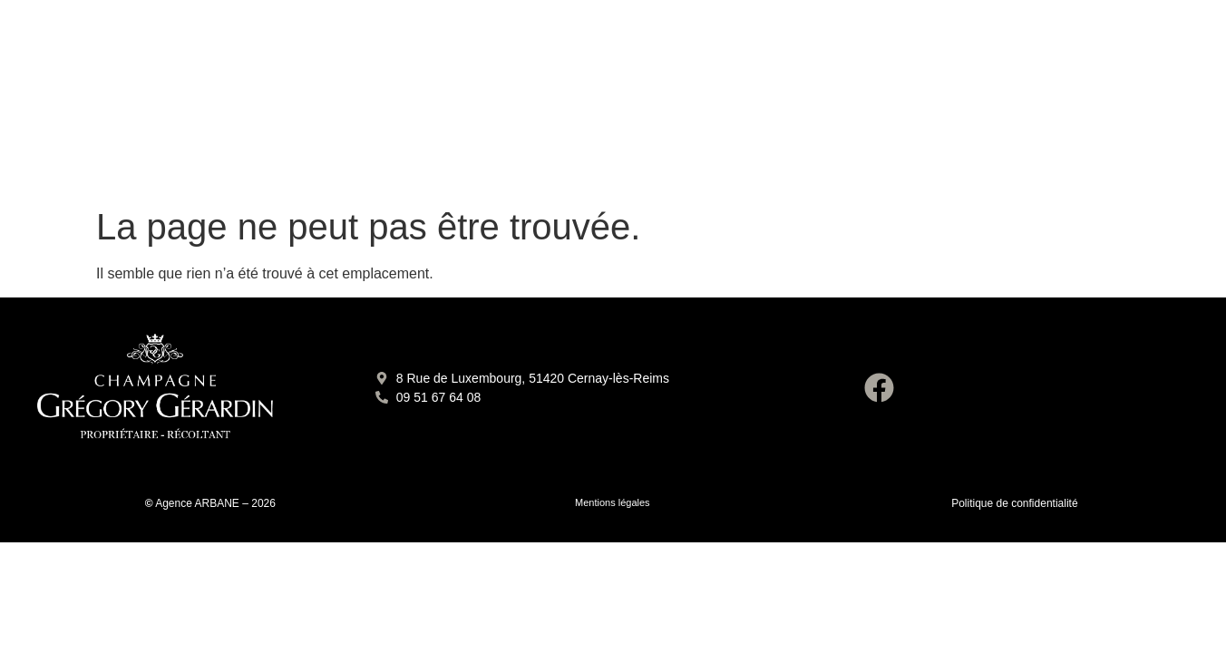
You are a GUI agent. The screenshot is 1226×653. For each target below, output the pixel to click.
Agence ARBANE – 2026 (215, 503)
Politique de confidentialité (1014, 503)
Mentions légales (612, 502)
